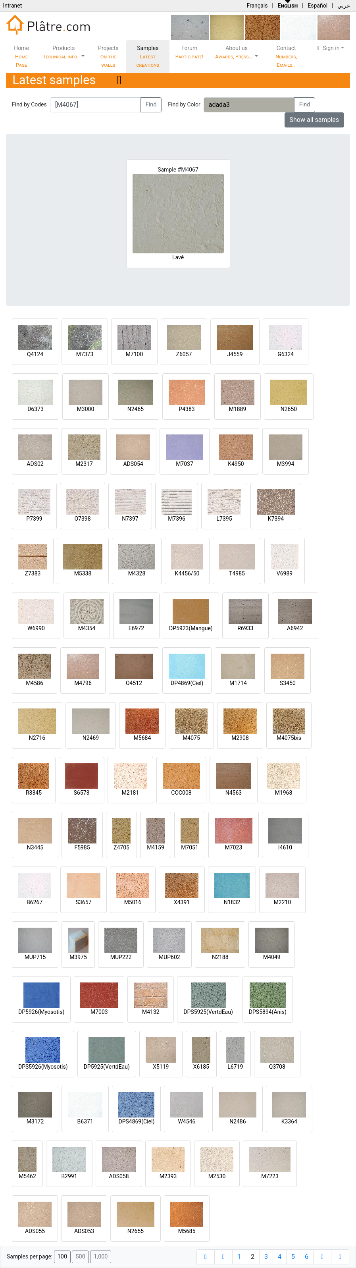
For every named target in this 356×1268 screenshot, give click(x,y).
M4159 (155, 847)
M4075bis (289, 738)
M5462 (27, 1176)
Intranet (12, 5)
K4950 (236, 464)
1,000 (101, 1256)
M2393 (168, 1176)
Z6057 (184, 354)
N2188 (220, 957)
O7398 (82, 518)
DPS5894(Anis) (268, 1012)
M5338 (83, 573)
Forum (189, 52)
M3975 (78, 957)
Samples (147, 56)
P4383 (186, 409)
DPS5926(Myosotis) (43, 1066)
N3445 (35, 847)
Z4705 (121, 847)
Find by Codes (29, 104)
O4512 (134, 683)
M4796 (83, 683)
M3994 (285, 464)
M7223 (270, 1176)
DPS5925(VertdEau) (208, 1012)
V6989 (284, 573)
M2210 (282, 902)
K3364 (289, 1121)
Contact (286, 56)
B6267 (34, 902)
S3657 (84, 902)
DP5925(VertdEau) (107, 1066)
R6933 (245, 628)
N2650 (289, 409)
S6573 (82, 792)
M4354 (87, 628)
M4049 (272, 957)
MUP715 (35, 957)
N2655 (135, 1231)
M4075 (191, 738)
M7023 (233, 847)
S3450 (288, 683)
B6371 (85, 1121)
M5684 (142, 738)
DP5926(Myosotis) (41, 1012)
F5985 (82, 847)
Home (21, 56)
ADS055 (35, 1231)
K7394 (276, 518)
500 (80, 1256)
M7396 (176, 518)
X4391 (182, 902)
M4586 (34, 683)
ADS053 (84, 1231)
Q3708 (277, 1066)
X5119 (161, 1066)
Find (151, 104)
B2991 (69, 1176)
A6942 (295, 628)
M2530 (217, 1176)
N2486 (237, 1121)
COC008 (181, 792)
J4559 (234, 354)
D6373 (35, 409)
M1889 (237, 409)
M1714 (238, 683)
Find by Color (184, 104)
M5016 (133, 902)
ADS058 (119, 1176)
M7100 (134, 354)
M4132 (151, 1012)
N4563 (233, 792)
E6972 (136, 628)
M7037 (184, 464)
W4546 (186, 1121)
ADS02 (35, 464)
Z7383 (33, 573)
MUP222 (121, 957)
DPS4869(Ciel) (136, 1121)
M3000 (85, 409)
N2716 (37, 738)
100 (62, 1256)
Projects (108, 56)
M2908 (240, 738)
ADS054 (133, 464)
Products (61, 52)
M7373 (85, 354)
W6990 (36, 628)
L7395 (224, 518)
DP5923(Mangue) (191, 628)
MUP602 (169, 957)
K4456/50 (187, 573)
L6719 (235, 1066)
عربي (343, 5)
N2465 (135, 409)
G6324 (285, 354)
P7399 (34, 518)
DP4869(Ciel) (187, 683)
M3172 (35, 1121)
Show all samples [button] (314, 120)
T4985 (237, 573)
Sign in (327, 48)
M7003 (99, 1012)
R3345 (34, 792)
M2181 (130, 792)
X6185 (201, 1066)
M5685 (187, 1231)
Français (256, 5)
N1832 (232, 902)
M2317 (84, 464)
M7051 (189, 847)
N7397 (130, 518)
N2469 (91, 738)
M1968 (283, 792)
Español (317, 5)
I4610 (285, 847)
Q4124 (35, 354)
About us (234, 52)
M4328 (137, 573)
